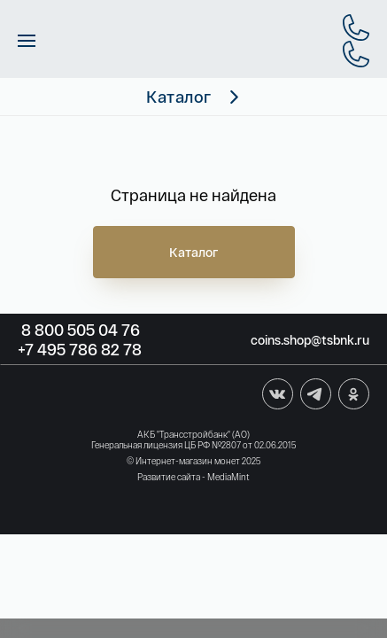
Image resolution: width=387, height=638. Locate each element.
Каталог (194, 252)
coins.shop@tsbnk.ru (310, 339)
